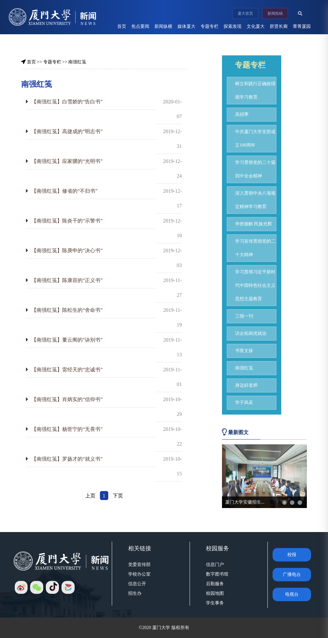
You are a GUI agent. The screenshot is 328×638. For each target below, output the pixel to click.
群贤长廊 (279, 26)
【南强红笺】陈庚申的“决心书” (66, 250)
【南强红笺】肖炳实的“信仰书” (66, 399)
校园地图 (215, 593)
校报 (291, 554)
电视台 (292, 594)
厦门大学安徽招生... (245, 502)
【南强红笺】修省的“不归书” (64, 191)
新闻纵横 (163, 26)
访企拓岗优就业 (250, 333)
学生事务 (215, 603)
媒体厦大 (186, 26)
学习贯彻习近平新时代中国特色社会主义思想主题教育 (255, 285)
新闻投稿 (275, 13)
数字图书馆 (217, 574)
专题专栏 (209, 26)
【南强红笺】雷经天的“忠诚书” (66, 369)
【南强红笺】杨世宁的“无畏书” (66, 429)
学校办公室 (139, 574)
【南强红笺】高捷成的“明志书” (66, 131)
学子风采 (244, 402)
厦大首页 (245, 13)
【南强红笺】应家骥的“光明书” (66, 161)
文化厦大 (256, 26)
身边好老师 (246, 385)
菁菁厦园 (302, 26)
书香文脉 (244, 350)
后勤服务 (215, 583)
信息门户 (215, 564)
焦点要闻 (140, 26)
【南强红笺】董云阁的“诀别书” (66, 340)
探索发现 (233, 26)
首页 (121, 26)
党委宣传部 (139, 564)
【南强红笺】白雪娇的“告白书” (66, 101)
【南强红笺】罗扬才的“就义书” (66, 459)
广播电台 (292, 574)
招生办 (135, 593)
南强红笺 (77, 62)
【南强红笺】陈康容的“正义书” (66, 280)
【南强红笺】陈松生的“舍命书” (66, 310)
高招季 (242, 114)
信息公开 (137, 583)
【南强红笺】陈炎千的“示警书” (66, 220)
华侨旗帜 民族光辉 (253, 224)
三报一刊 (244, 316)
